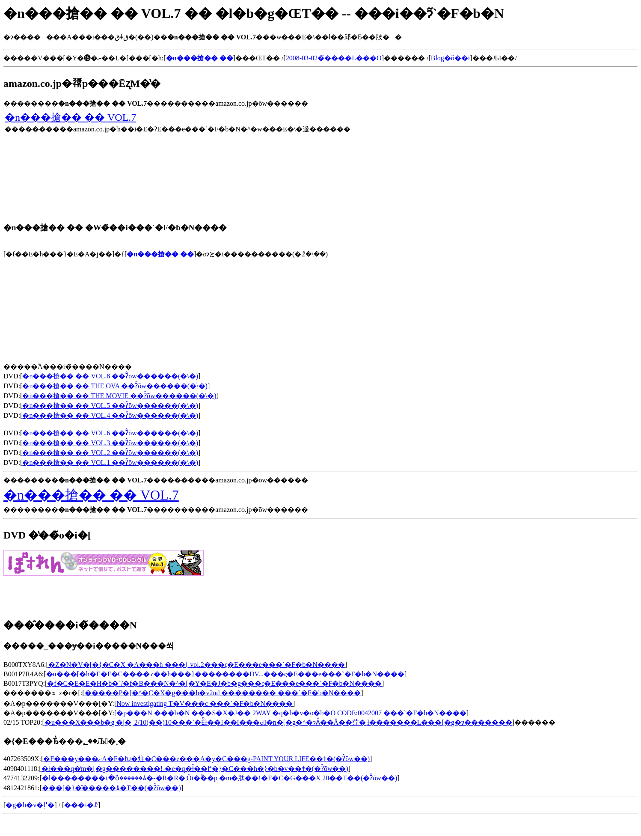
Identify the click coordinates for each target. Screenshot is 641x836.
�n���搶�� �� (160, 254)
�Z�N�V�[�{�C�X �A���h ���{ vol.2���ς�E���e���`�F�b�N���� (196, 664)
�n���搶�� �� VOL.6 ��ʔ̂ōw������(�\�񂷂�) (110, 433)
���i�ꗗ (81, 805)
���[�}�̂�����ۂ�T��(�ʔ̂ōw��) (111, 787)
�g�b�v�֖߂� (30, 805)
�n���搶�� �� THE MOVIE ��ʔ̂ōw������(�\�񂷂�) (119, 395)
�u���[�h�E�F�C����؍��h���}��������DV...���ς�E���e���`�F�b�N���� (225, 674)
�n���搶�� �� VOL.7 (70, 117)
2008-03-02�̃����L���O (334, 58)
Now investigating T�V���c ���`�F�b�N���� (204, 703)
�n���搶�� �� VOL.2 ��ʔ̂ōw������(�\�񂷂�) (110, 452)
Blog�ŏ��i (450, 58)
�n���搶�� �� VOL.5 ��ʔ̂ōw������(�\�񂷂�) (110, 405)
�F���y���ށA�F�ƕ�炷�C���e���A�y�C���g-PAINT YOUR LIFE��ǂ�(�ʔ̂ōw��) (206, 758)
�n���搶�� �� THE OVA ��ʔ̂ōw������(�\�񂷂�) (114, 386)
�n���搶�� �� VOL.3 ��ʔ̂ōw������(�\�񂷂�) (110, 442)
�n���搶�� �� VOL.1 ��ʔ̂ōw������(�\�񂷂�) (110, 462)
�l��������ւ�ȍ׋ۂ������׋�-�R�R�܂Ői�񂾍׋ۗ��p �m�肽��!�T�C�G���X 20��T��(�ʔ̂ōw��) (219, 778)
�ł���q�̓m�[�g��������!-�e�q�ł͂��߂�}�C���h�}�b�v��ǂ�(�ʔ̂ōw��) (195, 768)
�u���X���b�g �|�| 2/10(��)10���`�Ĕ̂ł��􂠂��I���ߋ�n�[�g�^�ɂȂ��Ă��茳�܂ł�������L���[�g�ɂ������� (278, 722)
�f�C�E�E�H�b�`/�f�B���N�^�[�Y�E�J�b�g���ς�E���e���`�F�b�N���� (214, 683)
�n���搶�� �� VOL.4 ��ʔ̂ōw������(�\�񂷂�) (110, 415)
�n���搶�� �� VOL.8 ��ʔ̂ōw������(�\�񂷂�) (110, 376)
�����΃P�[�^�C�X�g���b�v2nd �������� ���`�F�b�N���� (223, 692)
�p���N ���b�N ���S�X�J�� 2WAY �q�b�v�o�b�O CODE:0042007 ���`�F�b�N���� (291, 713)
